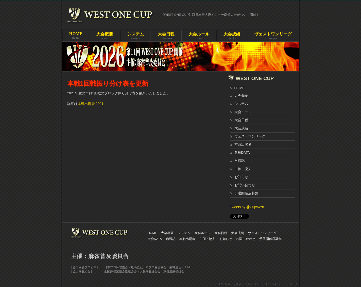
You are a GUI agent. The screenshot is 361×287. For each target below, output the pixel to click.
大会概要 (241, 96)
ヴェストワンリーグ (249, 136)
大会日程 (241, 120)
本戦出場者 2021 (90, 104)
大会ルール (243, 112)
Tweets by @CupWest (247, 207)
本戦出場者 (243, 144)
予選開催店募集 (246, 193)
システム (241, 104)
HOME (239, 88)
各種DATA (242, 152)
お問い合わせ (244, 185)
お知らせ (241, 177)
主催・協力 (243, 169)
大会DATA (155, 239)
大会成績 (241, 128)
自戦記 (239, 161)
